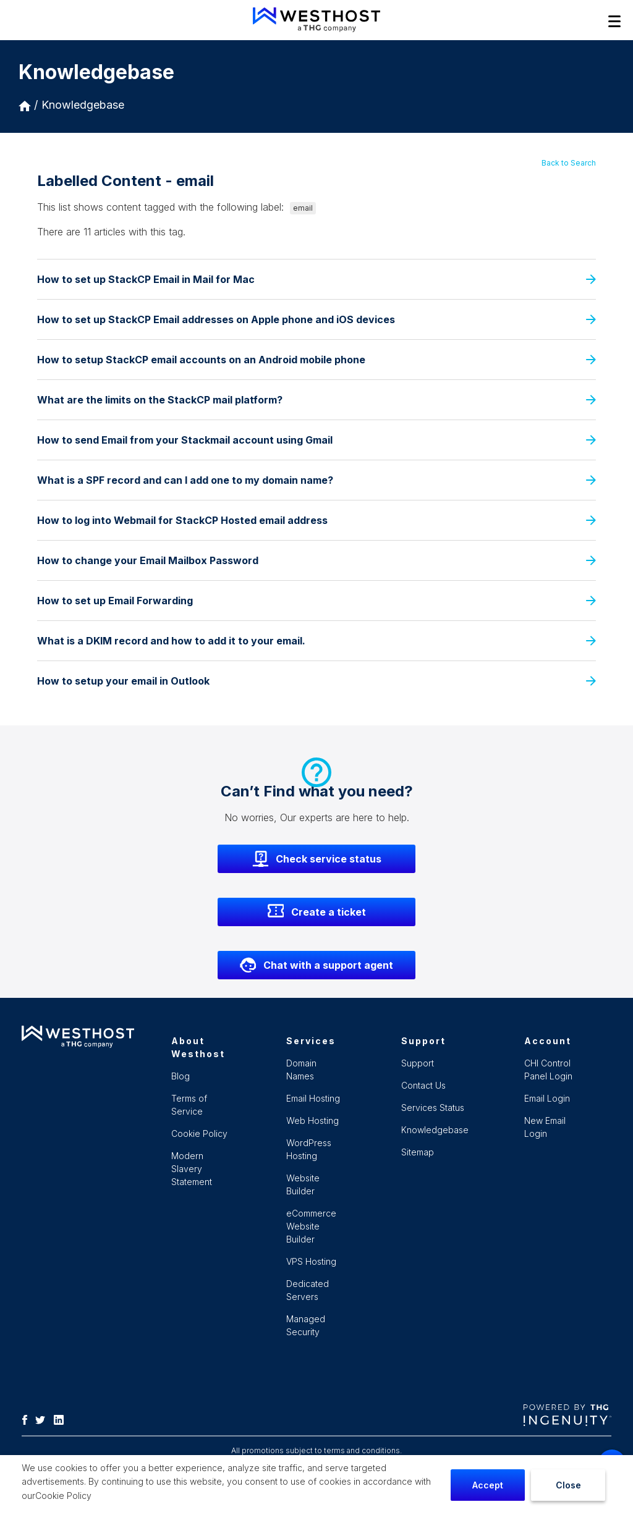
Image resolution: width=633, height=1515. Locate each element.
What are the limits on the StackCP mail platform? (316, 400)
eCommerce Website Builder (311, 1226)
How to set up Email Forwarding (316, 600)
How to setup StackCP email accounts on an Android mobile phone (316, 359)
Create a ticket (317, 912)
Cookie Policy (63, 1495)
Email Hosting (313, 1098)
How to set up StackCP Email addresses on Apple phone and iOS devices (316, 319)
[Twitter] (43, 1418)
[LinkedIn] (62, 1418)
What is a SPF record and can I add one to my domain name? (316, 480)
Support (417, 1063)
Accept (487, 1485)
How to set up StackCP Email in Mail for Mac (316, 279)
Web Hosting (312, 1120)
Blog (180, 1076)
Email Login (547, 1098)
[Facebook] (28, 1418)
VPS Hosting (311, 1261)
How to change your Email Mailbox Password (316, 560)
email (303, 208)
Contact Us (423, 1085)
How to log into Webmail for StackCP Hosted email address (316, 520)
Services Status (432, 1107)
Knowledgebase (82, 104)
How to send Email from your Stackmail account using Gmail (316, 440)
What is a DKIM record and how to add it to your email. (316, 641)
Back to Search (569, 162)
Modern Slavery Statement (191, 1168)
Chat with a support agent (316, 965)
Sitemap (417, 1152)
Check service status (316, 859)
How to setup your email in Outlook (316, 681)
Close (568, 1485)
